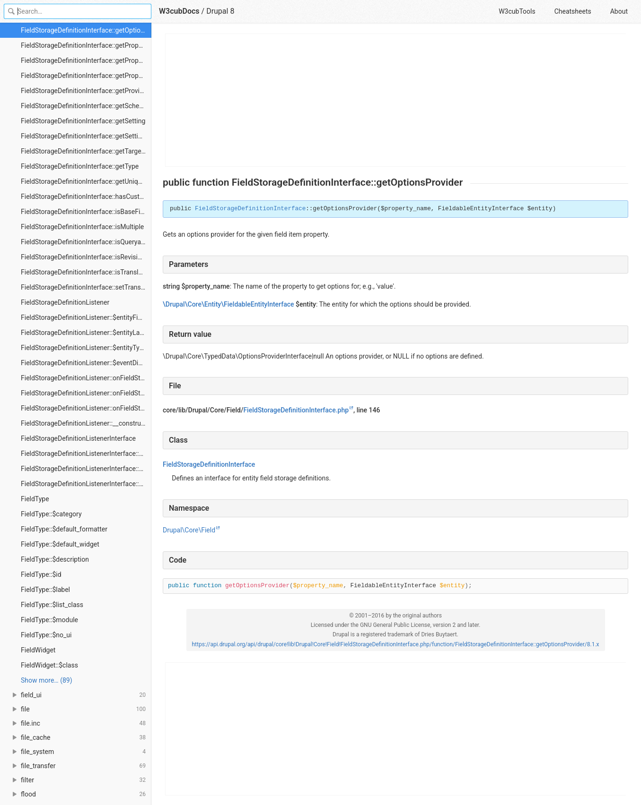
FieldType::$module (49, 620)
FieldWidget (38, 650)
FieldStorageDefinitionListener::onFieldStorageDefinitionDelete (86, 393)
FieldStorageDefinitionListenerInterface (78, 438)
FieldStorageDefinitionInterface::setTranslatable (86, 287)
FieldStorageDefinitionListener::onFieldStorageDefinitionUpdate (86, 408)
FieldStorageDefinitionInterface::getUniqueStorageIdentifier (86, 181)
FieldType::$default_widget (60, 544)
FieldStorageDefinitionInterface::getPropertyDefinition (86, 45)
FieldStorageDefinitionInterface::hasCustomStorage (86, 196)
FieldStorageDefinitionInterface (250, 209)
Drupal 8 (220, 11)
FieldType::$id (41, 574)
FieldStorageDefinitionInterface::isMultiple (82, 227)
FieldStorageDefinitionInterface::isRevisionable (86, 257)
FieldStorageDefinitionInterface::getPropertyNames (86, 75)
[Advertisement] (396, 100)
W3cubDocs (179, 11)
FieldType (35, 499)
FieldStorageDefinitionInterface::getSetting (83, 121)
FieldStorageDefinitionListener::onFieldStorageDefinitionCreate (86, 378)
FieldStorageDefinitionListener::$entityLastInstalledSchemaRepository (86, 332)
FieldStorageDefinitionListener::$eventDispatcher (86, 363)
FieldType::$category (51, 514)
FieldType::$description (55, 559)
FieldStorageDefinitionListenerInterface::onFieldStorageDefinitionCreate (86, 453)
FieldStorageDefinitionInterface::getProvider (85, 90)
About (619, 11)
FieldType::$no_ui (46, 635)
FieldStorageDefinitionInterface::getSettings (85, 136)
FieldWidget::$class (49, 665)
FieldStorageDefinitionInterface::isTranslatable (86, 272)
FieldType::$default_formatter (64, 529)
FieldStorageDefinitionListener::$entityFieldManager (86, 317)
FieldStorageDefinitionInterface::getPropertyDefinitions (86, 60)
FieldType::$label (45, 589)
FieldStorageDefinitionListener (65, 302)
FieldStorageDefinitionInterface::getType (80, 166)
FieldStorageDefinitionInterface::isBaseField (85, 211)
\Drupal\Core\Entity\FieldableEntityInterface (228, 304)
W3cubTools (517, 11)
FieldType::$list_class (52, 604)
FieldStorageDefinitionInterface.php (296, 410)
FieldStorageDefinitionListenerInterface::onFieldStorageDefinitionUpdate (86, 484)
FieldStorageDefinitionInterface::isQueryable (85, 242)
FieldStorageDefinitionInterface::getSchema (85, 106)
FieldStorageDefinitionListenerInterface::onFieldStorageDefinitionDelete (86, 468)
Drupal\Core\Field (189, 530)
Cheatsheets (572, 11)
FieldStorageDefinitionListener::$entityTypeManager (86, 347)
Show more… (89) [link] (46, 680)
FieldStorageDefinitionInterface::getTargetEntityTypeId (86, 151)
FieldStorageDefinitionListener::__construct (84, 423)
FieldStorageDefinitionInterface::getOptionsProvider (86, 30)
